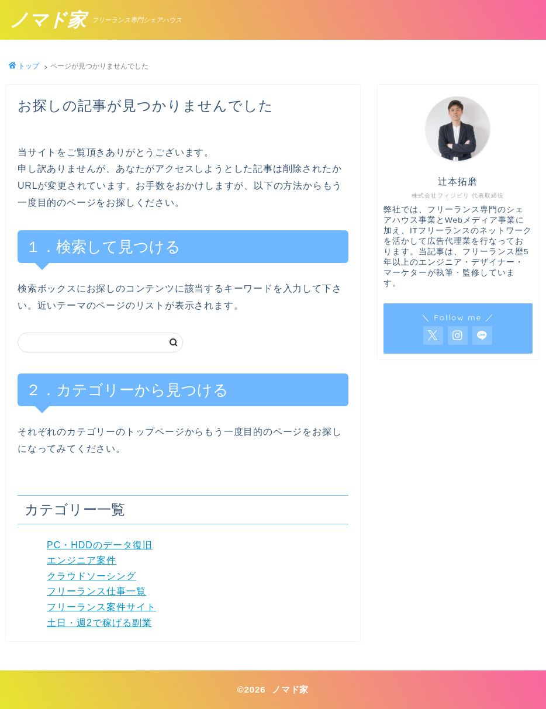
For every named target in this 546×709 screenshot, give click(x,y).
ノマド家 (47, 20)
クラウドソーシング (91, 576)
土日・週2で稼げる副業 (99, 623)
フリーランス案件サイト (101, 607)
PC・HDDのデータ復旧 (100, 545)
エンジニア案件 (81, 560)
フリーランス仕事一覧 (96, 591)
